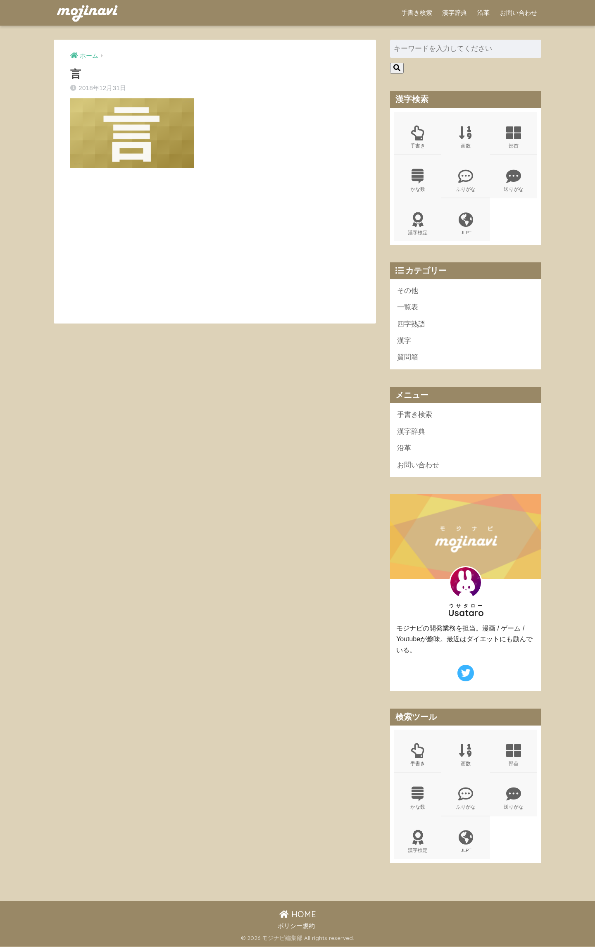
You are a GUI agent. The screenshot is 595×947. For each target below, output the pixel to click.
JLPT (465, 224)
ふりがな (465, 180)
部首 (513, 137)
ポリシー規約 (296, 926)
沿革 (483, 12)
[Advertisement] (139, 247)
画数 (465, 137)
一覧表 (407, 308)
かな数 (417, 180)
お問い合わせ (518, 12)
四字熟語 (411, 324)
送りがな (513, 180)
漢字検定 (417, 224)
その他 (407, 291)
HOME (297, 914)
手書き (417, 137)
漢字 (404, 341)
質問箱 (407, 358)
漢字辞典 (454, 12)
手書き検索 (416, 12)
